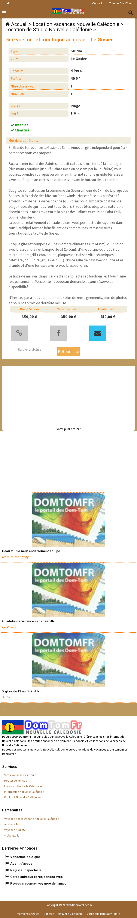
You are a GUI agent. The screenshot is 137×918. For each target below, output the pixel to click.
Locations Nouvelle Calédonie (23, 786)
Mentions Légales (28, 914)
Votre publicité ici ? (69, 429)
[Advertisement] (69, 396)
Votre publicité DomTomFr (103, 914)
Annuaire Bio (12, 824)
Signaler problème (29, 349)
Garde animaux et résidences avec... (37, 877)
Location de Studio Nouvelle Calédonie (48, 30)
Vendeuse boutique (25, 857)
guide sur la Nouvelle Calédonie (62, 737)
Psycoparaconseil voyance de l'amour (39, 883)
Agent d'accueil (22, 863)
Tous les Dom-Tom (120, 3)
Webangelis (11, 835)
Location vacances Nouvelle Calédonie (76, 24)
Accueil (19, 24)
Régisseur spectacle (26, 870)
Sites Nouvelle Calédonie (20, 775)
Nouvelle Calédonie (70, 914)
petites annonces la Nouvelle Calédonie (42, 749)
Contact (97, 3)
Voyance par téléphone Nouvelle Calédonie (31, 819)
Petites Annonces (15, 780)
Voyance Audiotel (15, 830)
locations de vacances (92, 749)
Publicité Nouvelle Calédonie (22, 797)
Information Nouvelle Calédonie (24, 792)
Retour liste (68, 351)
